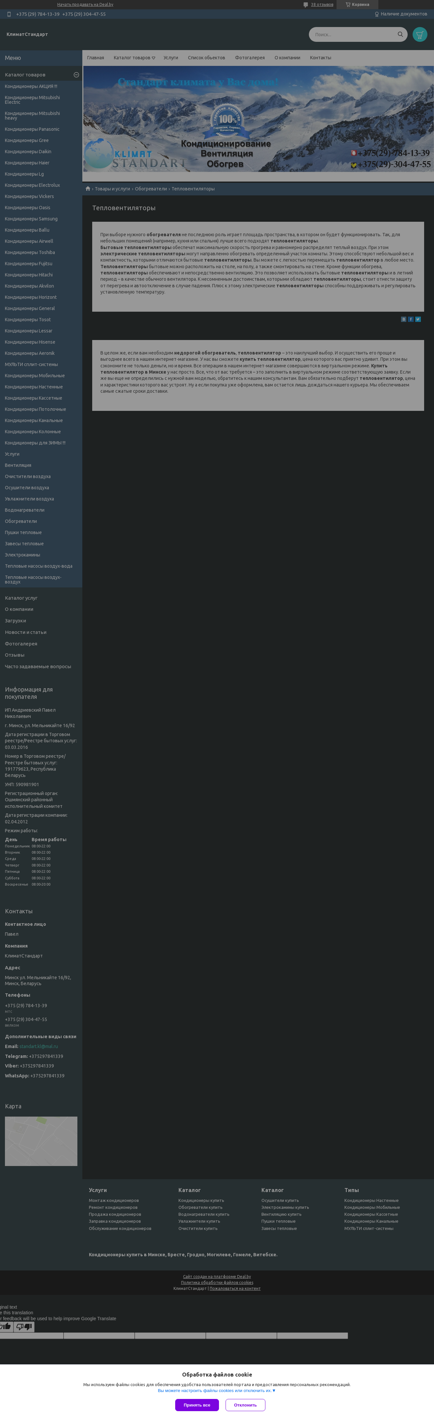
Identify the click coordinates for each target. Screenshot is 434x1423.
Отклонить (245, 1405)
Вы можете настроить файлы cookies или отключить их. (215, 1390)
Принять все (197, 1405)
